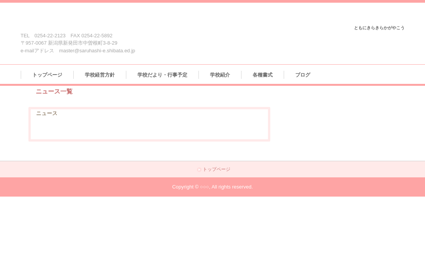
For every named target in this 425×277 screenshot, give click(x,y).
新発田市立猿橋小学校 (68, 18)
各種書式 (263, 75)
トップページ (47, 75)
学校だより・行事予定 (162, 75)
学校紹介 (220, 75)
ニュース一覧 (54, 91)
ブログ (302, 75)
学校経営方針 (100, 75)
